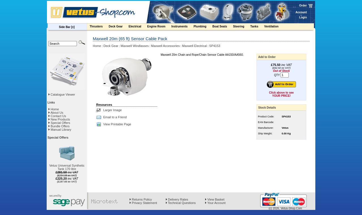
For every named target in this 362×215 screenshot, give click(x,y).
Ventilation (274, 27)
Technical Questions (181, 203)
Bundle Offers (59, 126)
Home (53, 109)
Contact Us (57, 116)
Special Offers (59, 122)
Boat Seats (222, 27)
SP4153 (214, 46)
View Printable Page (117, 124)
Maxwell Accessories (165, 46)
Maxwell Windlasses (135, 46)
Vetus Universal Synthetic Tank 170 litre (67, 167)
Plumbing (202, 27)
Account (301, 12)
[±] (73, 27)
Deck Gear (118, 27)
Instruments (182, 27)
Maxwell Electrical (194, 46)
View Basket (214, 199)
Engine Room (159, 27)
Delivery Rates (177, 199)
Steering (241, 27)
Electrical (137, 27)
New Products (59, 119)
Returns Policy (141, 199)
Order (303, 5)
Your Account (215, 203)
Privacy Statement (143, 203)
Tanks (257, 27)
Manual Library (59, 129)
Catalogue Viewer (63, 94)
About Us (55, 112)
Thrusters (98, 27)
